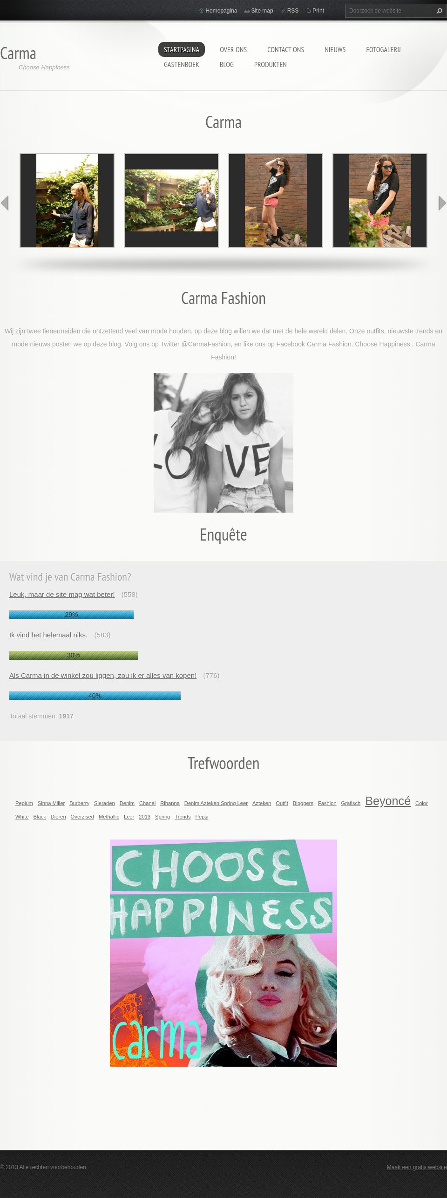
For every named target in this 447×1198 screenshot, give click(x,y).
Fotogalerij (383, 49)
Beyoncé (388, 800)
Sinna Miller (51, 803)
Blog (227, 64)
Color (421, 803)
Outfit (282, 803)
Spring (162, 816)
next (442, 203)
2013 (144, 816)
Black (40, 816)
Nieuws (335, 49)
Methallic (109, 816)
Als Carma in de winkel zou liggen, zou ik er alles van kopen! (102, 675)
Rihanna (170, 803)
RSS (293, 10)
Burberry (79, 803)
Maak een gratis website (417, 1167)
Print (318, 10)
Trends (182, 816)
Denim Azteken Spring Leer (216, 803)
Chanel (147, 803)
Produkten (270, 64)
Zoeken (438, 11)
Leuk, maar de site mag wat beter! (62, 594)
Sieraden (104, 803)
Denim (127, 803)
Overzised (82, 816)
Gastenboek (181, 64)
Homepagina (221, 10)
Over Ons (233, 49)
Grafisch (351, 803)
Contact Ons (285, 49)
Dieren (58, 816)
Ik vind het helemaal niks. (48, 635)
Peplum (24, 803)
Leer (129, 816)
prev (4, 203)
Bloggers (303, 803)
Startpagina (181, 49)
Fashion (327, 803)
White (22, 816)
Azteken (261, 803)
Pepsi (202, 816)
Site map (262, 10)
